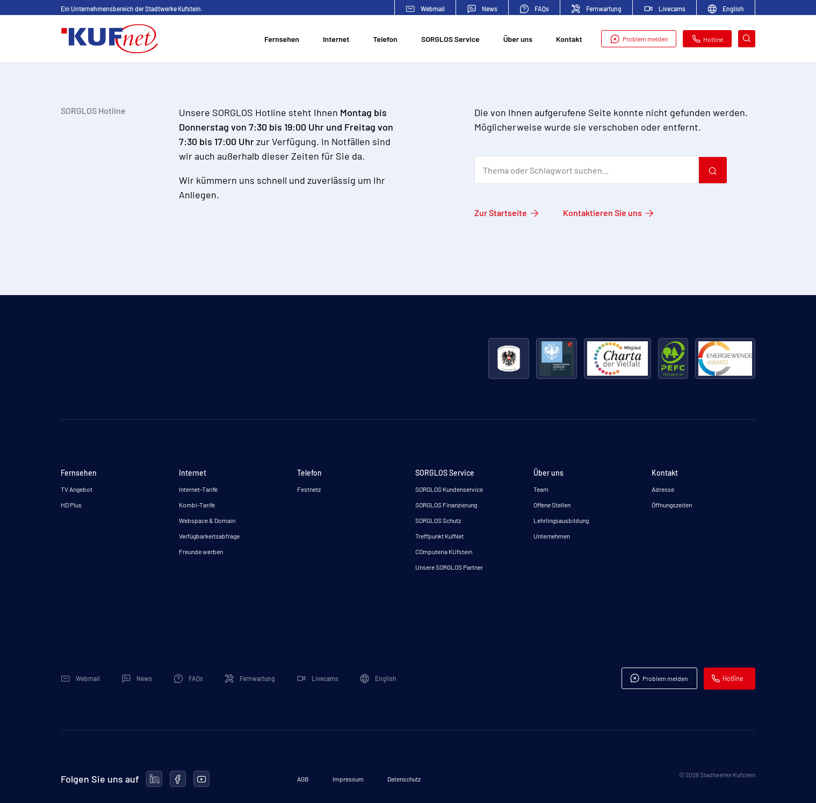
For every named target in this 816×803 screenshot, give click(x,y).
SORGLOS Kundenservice (449, 489)
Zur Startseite (500, 212)
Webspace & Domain (207, 520)
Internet (336, 41)
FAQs (534, 8)
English (725, 8)
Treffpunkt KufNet (439, 536)
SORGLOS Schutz (438, 520)
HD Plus (71, 504)
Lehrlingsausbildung (561, 520)
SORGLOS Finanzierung (446, 504)
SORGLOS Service (450, 41)
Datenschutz (404, 779)
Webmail (425, 9)
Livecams (664, 8)
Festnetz (309, 489)
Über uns (517, 41)
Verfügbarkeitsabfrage (209, 536)
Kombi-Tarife (197, 504)
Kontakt (569, 41)
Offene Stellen (552, 504)
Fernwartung (596, 8)
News (482, 9)
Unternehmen (551, 536)
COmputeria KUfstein (443, 551)
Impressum (348, 779)
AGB (303, 779)
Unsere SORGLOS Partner (449, 567)
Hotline (707, 41)
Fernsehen (281, 41)
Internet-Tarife (198, 489)
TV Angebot (76, 489)
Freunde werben (201, 551)
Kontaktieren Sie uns (602, 212)
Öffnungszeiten (672, 504)
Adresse (663, 489)
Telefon (385, 41)
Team (540, 489)
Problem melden (639, 41)
